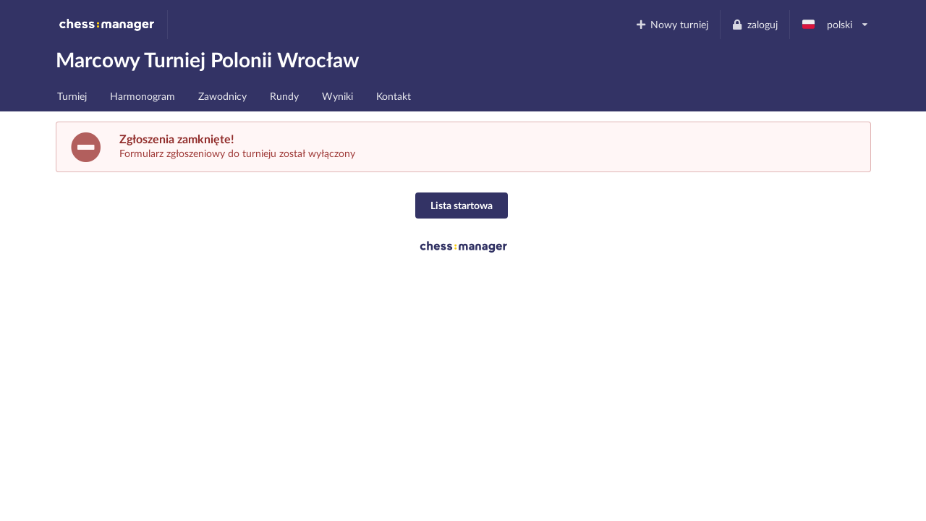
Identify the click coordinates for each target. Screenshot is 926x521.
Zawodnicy (222, 96)
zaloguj (754, 24)
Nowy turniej (671, 24)
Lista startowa (461, 205)
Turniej (72, 96)
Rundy (284, 96)
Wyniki (337, 96)
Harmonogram (142, 96)
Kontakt (393, 96)
